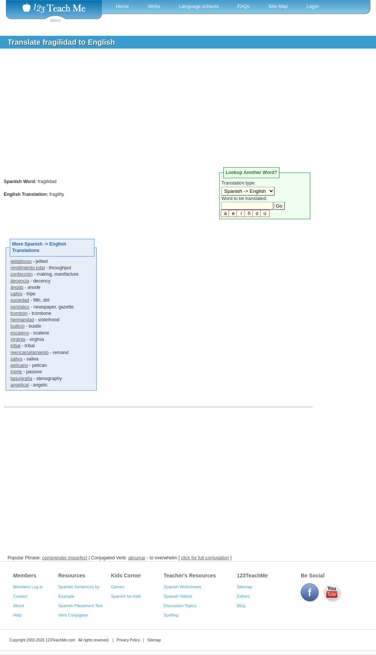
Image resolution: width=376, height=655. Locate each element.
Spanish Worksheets (183, 587)
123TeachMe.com (60, 640)
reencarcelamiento (30, 352)
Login (312, 6)
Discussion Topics (180, 605)
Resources (71, 576)
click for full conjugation (205, 557)
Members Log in (28, 587)
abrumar (137, 557)
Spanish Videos (178, 596)
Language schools (199, 6)
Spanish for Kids (126, 596)
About (18, 605)
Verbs (154, 6)
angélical (20, 385)
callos (17, 293)
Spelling (171, 615)
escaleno (20, 333)
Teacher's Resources (190, 576)
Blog (241, 605)
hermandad (22, 319)
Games (117, 587)
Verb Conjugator (73, 615)
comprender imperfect (64, 557)
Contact (20, 596)
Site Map (278, 6)
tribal (16, 345)
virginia (18, 339)
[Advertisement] (182, 110)
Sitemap (244, 587)
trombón (19, 313)
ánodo (17, 287)
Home (122, 6)
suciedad (20, 300)
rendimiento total (28, 267)
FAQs (243, 6)
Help (17, 615)
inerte (16, 371)
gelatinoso (21, 261)
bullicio (18, 326)
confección (22, 274)
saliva (17, 359)
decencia (20, 281)
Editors (243, 596)
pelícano (19, 365)
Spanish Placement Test (80, 605)
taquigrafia (21, 378)
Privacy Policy (128, 640)
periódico (20, 307)
